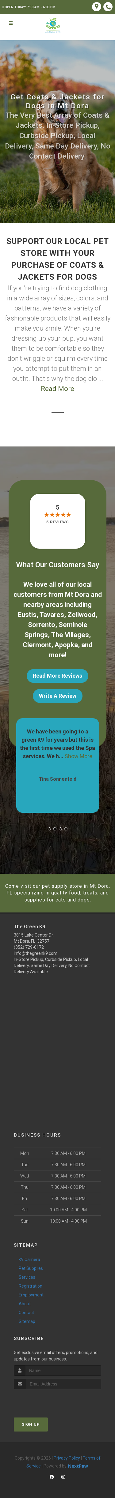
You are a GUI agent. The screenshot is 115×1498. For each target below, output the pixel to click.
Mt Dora (77, 594)
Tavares (52, 614)
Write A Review (57, 696)
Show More (78, 756)
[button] (49, 828)
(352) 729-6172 (29, 947)
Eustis (27, 614)
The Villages (70, 635)
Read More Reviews (57, 675)
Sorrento (41, 625)
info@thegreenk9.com (35, 953)
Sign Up (31, 1424)
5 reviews (57, 522)
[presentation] (46, 1400)
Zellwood (81, 614)
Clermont (37, 645)
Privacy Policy (67, 1458)
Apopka (66, 645)
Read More (57, 388)
